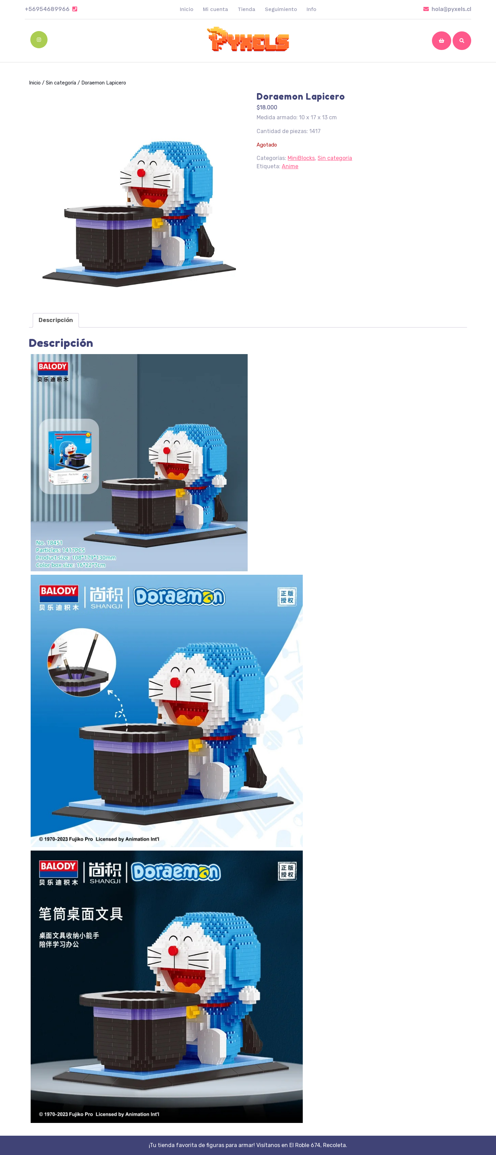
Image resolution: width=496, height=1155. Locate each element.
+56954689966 (51, 9)
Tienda (246, 9)
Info (311, 9)
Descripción (56, 320)
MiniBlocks (301, 158)
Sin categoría (61, 83)
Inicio (186, 9)
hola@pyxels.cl (447, 9)
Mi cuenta (215, 9)
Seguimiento (281, 9)
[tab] (56, 320)
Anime (290, 166)
